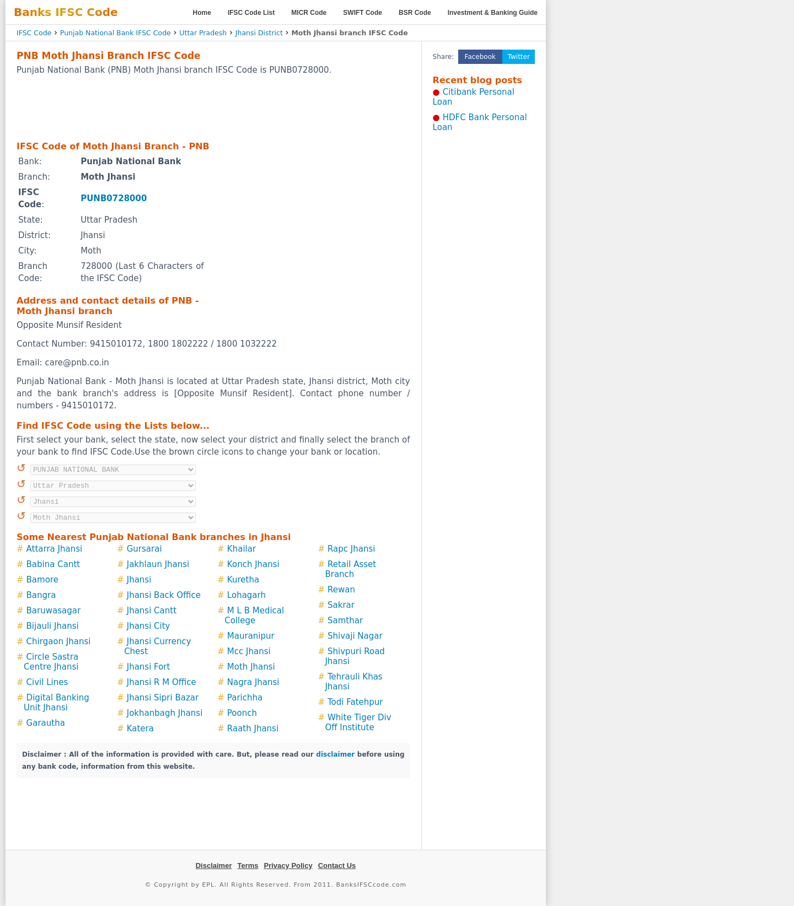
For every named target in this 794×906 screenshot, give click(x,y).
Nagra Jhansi (253, 682)
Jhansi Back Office (164, 595)
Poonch (242, 713)
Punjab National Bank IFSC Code (115, 33)
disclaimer (335, 754)
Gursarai (144, 549)
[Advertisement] (213, 107)
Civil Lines (47, 682)
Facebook (480, 57)
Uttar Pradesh (203, 33)
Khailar (241, 549)
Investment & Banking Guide (493, 13)
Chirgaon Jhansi (58, 641)
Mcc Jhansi (249, 651)
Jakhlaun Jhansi (158, 564)
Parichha (244, 698)
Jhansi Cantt (151, 611)
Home (202, 13)
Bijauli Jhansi (52, 626)
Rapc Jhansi (351, 549)
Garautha (45, 723)
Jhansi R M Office (161, 682)
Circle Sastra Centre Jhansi (51, 662)
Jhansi (139, 580)
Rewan (341, 590)
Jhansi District (259, 33)
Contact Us (337, 865)
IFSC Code (34, 33)
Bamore (42, 580)
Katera (140, 729)
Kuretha (243, 580)
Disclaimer (214, 865)
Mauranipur (251, 636)
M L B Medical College (254, 615)
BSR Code (415, 13)
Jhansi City (148, 626)
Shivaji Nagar (355, 636)
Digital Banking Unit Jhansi (56, 703)
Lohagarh (246, 595)
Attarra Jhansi (54, 549)
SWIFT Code (362, 13)
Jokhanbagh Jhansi (165, 713)
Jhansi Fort (148, 667)
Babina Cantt (53, 564)
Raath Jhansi (252, 729)
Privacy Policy (288, 865)
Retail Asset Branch (350, 569)
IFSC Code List (251, 13)
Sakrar (341, 605)
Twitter (519, 57)
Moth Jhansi (251, 667)
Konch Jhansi (253, 564)
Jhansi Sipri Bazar (162, 698)
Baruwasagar (53, 611)
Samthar (345, 620)
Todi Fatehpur (355, 702)
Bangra (41, 595)
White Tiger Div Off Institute (358, 722)
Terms (247, 865)
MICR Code (308, 13)
